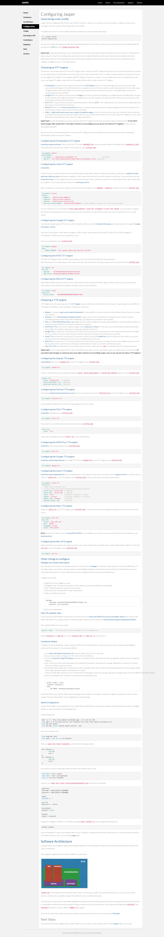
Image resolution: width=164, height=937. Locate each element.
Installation (28, 22)
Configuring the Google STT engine (57, 220)
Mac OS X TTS (50, 346)
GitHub (139, 3)
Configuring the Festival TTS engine (58, 389)
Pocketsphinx (50, 85)
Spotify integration (50, 702)
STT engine (76, 304)
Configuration (29, 26)
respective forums (47, 179)
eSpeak (47, 312)
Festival (48, 317)
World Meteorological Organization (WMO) (120, 620)
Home (100, 3)
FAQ (25, 49)
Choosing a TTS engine (54, 299)
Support (131, 3)
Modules (27, 45)
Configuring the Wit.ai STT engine (57, 278)
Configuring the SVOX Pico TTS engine (59, 442)
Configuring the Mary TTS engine (56, 505)
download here (46, 536)
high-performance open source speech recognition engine (72, 112)
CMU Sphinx (89, 85)
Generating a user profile (55, 18)
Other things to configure (55, 558)
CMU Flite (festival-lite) (61, 322)
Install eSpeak (46, 362)
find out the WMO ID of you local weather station (107, 617)
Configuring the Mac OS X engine (56, 541)
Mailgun (94, 566)
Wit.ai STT (49, 107)
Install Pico (45, 446)
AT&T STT (49, 102)
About (107, 3)
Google (80, 95)
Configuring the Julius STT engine (57, 164)
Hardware (27, 17)
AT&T (97, 102)
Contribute (28, 40)
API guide (116, 913)
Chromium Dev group (103, 224)
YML (53, 47)
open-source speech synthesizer (71, 312)
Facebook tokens (49, 641)
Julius (47, 112)
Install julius (45, 168)
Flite (46, 322)
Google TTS (49, 331)
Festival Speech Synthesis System (69, 317)
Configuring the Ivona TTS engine (57, 470)
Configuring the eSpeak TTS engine (57, 358)
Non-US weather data (51, 613)
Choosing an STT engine (54, 67)
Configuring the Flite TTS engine (56, 409)
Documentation (119, 3)
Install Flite (45, 413)
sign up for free (120, 474)
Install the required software (51, 144)
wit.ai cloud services (69, 107)
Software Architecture (56, 841)
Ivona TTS (49, 336)
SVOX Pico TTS (51, 327)
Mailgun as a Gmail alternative (55, 562)
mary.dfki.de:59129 (74, 533)
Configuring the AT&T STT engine (57, 255)
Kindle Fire (102, 336)
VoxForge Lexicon (82, 182)
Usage (26, 31)
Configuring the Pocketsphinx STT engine (60, 140)
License (26, 54)
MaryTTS (48, 341)
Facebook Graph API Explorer (63, 658)
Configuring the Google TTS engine (57, 456)
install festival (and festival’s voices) (62, 393)
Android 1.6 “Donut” (92, 327)
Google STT (49, 95)
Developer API (29, 35)
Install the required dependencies (53, 460)
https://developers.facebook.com (61, 653)
